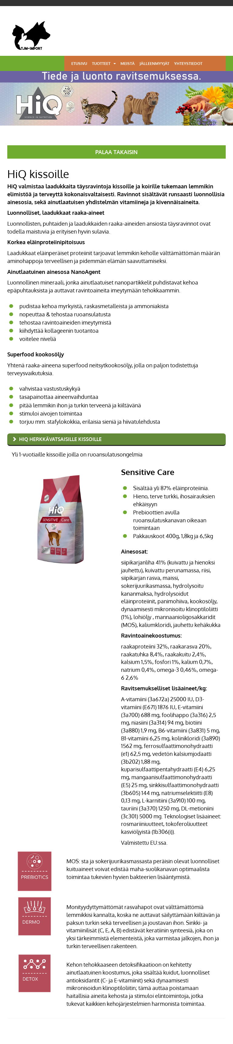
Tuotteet (101, 63)
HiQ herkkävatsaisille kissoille (60, 439)
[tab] (116, 439)
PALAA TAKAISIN (116, 152)
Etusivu (79, 63)
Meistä (127, 63)
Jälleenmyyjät (154, 63)
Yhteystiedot (188, 63)
